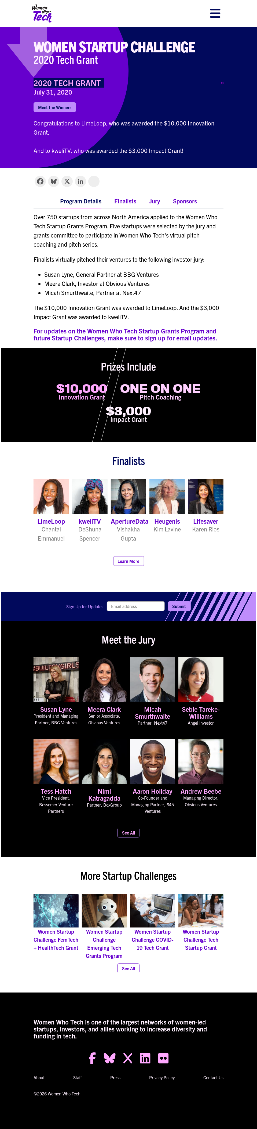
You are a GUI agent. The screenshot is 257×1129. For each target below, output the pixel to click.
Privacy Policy (162, 1077)
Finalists (125, 200)
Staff (77, 1077)
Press (115, 1077)
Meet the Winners (54, 107)
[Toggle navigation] (215, 13)
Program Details (80, 200)
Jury (154, 200)
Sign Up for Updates (84, 606)
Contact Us (213, 1077)
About (39, 1077)
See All (128, 832)
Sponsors (185, 200)
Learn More (128, 561)
